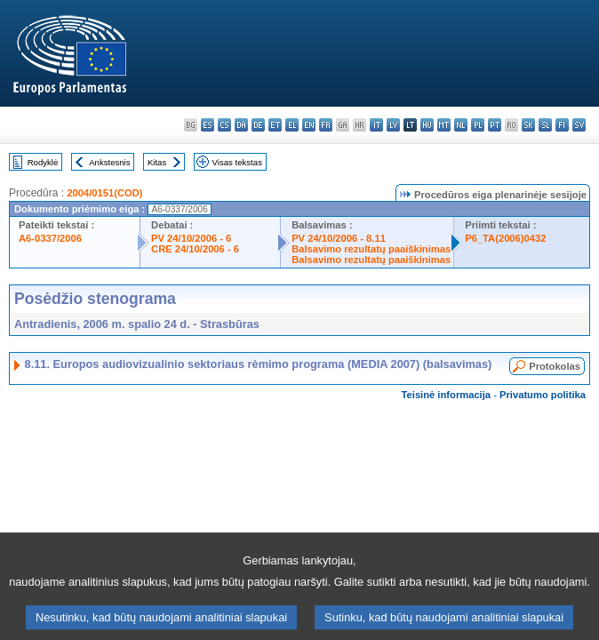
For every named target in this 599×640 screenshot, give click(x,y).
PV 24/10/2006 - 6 (191, 238)
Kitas (157, 162)
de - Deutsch (258, 125)
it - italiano (376, 125)
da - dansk (241, 125)
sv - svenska (579, 125)
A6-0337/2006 (50, 238)
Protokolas (554, 366)
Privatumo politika (542, 394)
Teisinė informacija (446, 394)
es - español (207, 125)
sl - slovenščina (545, 125)
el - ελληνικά (292, 125)
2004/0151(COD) (104, 193)
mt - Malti (444, 125)
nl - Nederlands (460, 125)
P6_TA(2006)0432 (505, 238)
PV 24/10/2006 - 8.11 (339, 238)
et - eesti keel (275, 125)
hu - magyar (427, 125)
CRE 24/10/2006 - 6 (195, 249)
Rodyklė (43, 162)
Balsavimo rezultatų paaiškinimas (371, 249)
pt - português (494, 125)
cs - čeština (224, 125)
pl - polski (477, 125)
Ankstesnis (109, 162)
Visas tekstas (237, 162)
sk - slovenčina (528, 125)
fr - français (325, 125)
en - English (308, 125)
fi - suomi (562, 125)
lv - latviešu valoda (393, 125)
